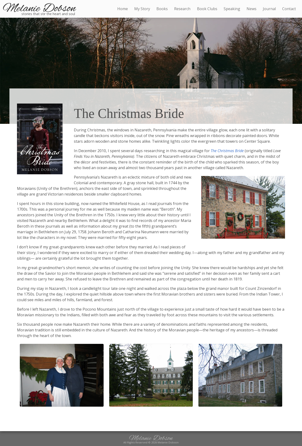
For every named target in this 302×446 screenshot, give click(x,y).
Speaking (232, 8)
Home (122, 8)
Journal (269, 8)
